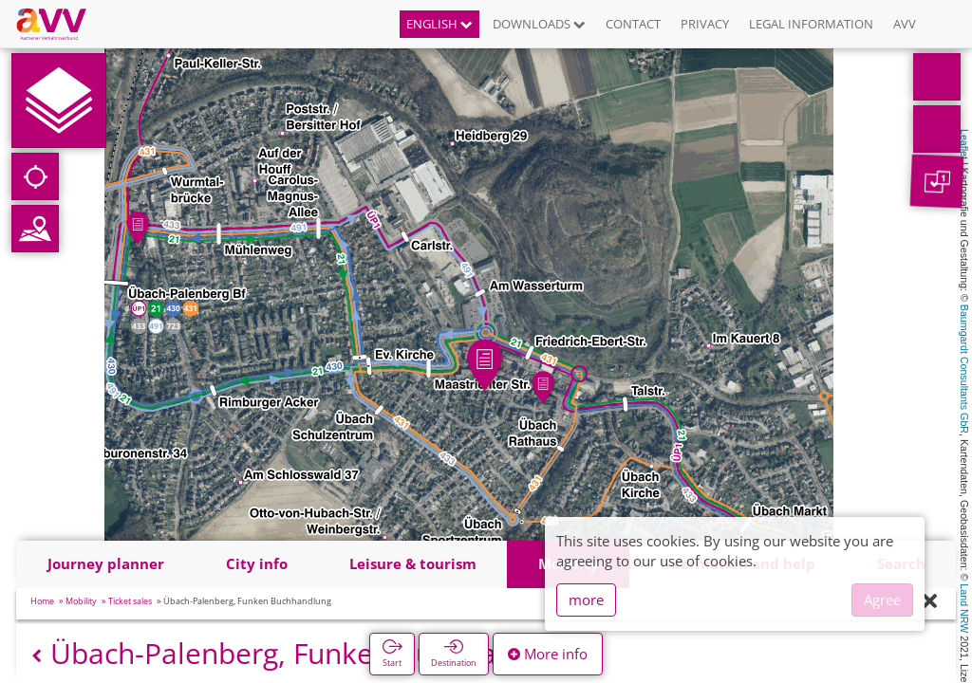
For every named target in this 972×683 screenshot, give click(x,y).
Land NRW (964, 608)
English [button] (439, 23)
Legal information (811, 23)
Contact (633, 23)
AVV (904, 23)
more (586, 599)
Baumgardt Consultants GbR (964, 369)
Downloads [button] (539, 23)
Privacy (705, 23)
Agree (882, 599)
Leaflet (964, 144)
